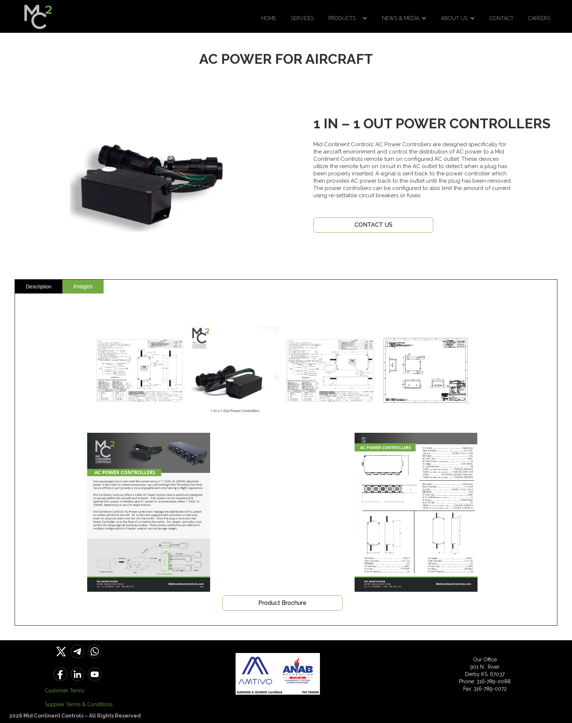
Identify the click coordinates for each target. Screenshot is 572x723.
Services (302, 18)
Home (268, 18)
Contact (502, 18)
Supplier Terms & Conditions (79, 704)
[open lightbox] (139, 371)
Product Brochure (282, 602)
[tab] (38, 287)
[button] (348, 18)
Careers (539, 18)
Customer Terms (64, 690)
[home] (38, 15)
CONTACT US (374, 224)
